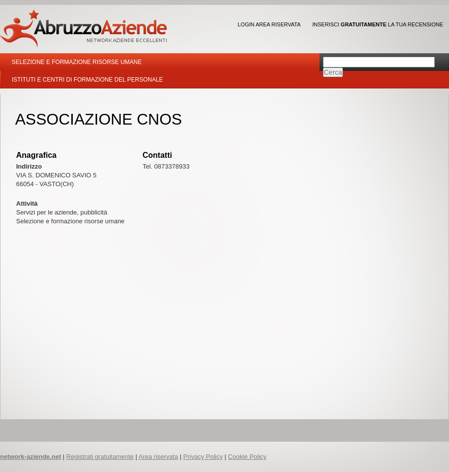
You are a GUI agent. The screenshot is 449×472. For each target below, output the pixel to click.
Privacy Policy (203, 456)
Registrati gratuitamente (100, 456)
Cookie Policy (247, 456)
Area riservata (158, 456)
